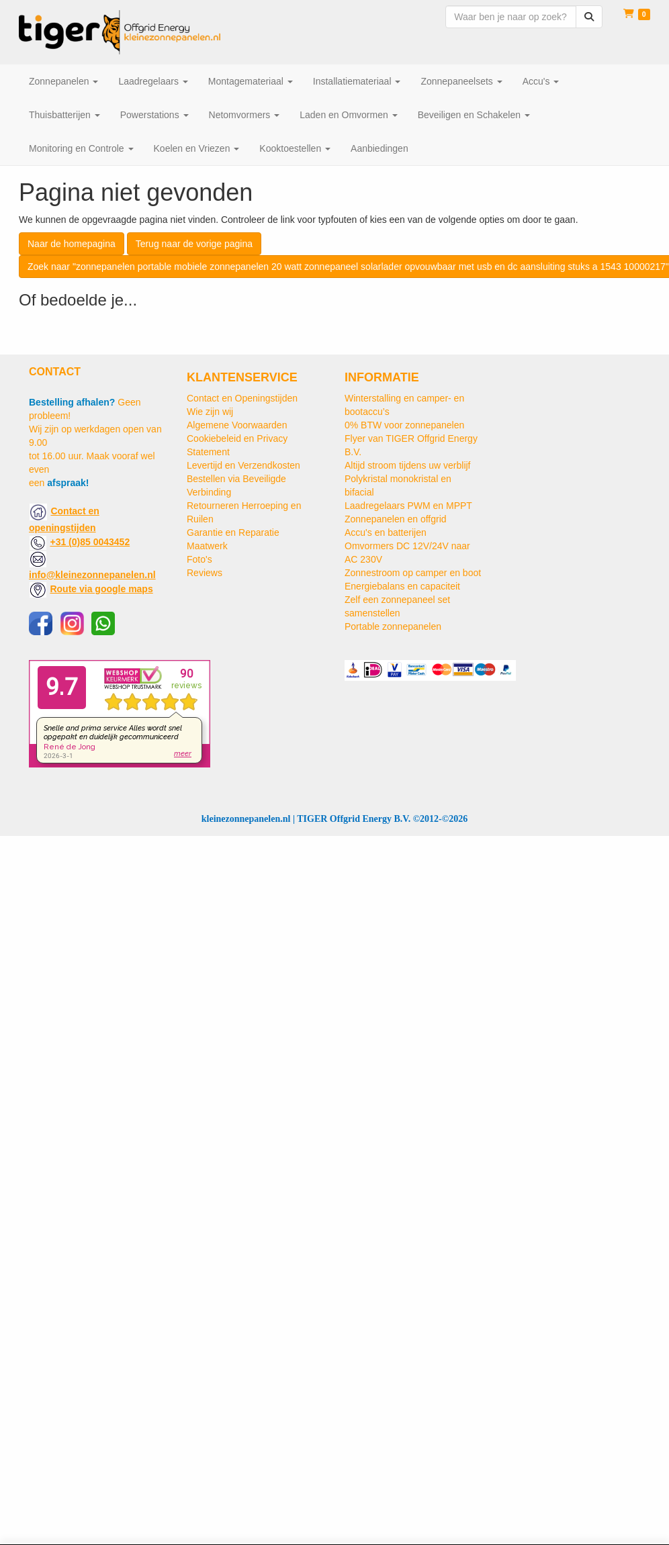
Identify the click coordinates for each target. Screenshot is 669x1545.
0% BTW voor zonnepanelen (404, 425)
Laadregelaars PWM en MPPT (408, 505)
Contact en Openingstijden (242, 398)
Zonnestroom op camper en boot (413, 572)
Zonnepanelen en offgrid (396, 519)
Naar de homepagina (72, 243)
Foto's (199, 559)
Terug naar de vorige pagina (194, 243)
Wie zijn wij (210, 411)
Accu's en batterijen (386, 532)
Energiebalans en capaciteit (402, 586)
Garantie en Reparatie (233, 532)
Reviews (204, 572)
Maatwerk (207, 546)
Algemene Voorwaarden (237, 425)
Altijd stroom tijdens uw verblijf (408, 465)
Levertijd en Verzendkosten (243, 465)
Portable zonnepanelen (393, 626)
